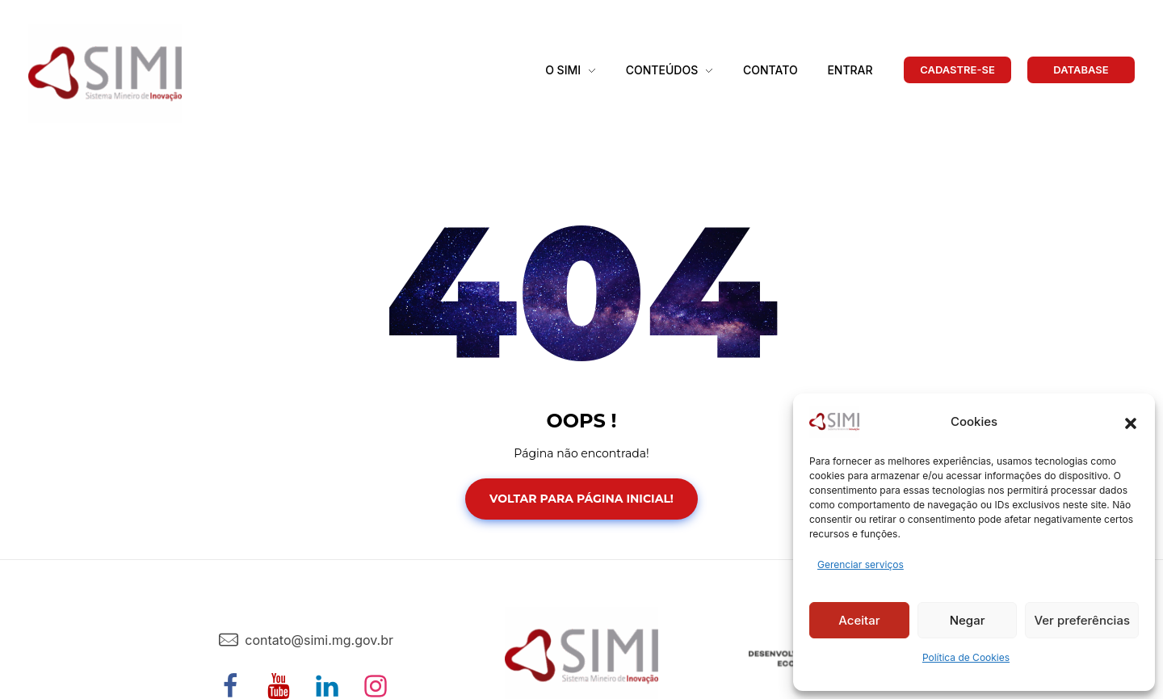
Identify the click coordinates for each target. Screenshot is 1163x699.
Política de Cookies (966, 657)
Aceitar (859, 620)
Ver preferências (1082, 620)
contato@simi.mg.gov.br (319, 640)
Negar (967, 620)
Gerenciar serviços (860, 564)
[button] (1131, 422)
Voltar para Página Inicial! (581, 498)
